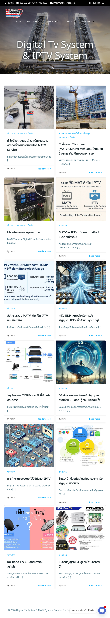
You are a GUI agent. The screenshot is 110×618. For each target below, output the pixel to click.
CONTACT (88, 21)
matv (12, 168)
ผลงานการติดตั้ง (25, 133)
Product (53, 21)
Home (18, 21)
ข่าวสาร (11, 133)
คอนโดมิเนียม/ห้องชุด (79, 133)
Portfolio (34, 21)
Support (70, 21)
